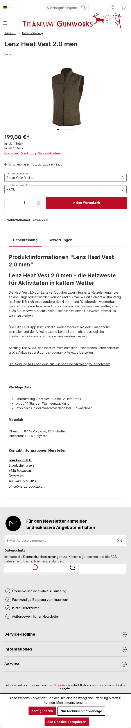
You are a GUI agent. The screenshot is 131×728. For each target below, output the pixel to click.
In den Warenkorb (86, 202)
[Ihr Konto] (113, 7)
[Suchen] (83, 7)
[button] (58, 129)
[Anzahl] (24, 203)
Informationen (18, 649)
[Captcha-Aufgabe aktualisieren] (72, 567)
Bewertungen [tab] (60, 240)
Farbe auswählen (18, 173)
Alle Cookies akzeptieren (66, 722)
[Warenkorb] (123, 7)
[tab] (25, 240)
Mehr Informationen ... (71, 702)
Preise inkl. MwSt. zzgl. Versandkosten (32, 153)
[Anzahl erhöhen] (39, 203)
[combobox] (62, 7)
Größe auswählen (18, 185)
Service (12, 664)
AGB (114, 557)
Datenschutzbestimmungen (42, 557)
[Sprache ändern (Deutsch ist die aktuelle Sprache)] (7, 7)
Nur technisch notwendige (81, 711)
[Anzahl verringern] (9, 203)
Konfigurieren (42, 711)
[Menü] (5, 23)
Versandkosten (62, 685)
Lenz (7, 54)
